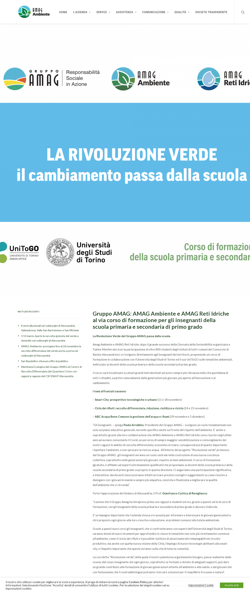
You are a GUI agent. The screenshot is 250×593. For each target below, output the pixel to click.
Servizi (103, 12)
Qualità (182, 12)
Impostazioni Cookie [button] (201, 585)
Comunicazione (155, 12)
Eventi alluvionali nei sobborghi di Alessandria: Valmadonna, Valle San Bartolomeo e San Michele (50, 324)
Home (63, 12)
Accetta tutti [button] (232, 585)
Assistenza (126, 12)
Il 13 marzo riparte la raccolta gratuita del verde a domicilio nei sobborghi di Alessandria (50, 334)
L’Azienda (81, 12)
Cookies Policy (138, 582)
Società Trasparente (211, 12)
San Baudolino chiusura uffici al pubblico (44, 357)
